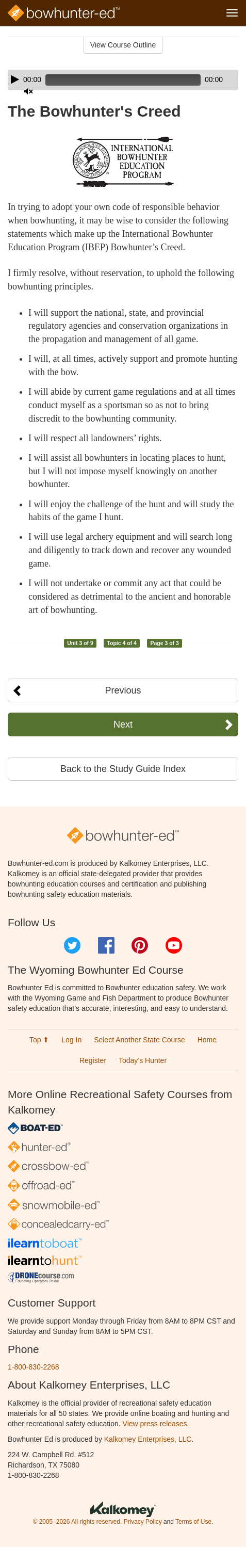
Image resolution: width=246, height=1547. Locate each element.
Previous (123, 690)
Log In (71, 1040)
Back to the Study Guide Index (123, 769)
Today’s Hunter (143, 1060)
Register (92, 1060)
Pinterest (140, 945)
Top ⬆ (39, 1040)
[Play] (15, 79)
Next (123, 724)
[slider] (123, 80)
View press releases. (156, 1424)
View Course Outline (123, 45)
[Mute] (28, 91)
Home (207, 1040)
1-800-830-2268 (33, 1367)
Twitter (72, 945)
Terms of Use (193, 1521)
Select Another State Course (139, 1040)
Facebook (106, 945)
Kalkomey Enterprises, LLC (148, 1439)
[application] (123, 80)
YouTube (174, 945)
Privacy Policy (143, 1521)
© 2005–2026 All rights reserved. (77, 1521)
